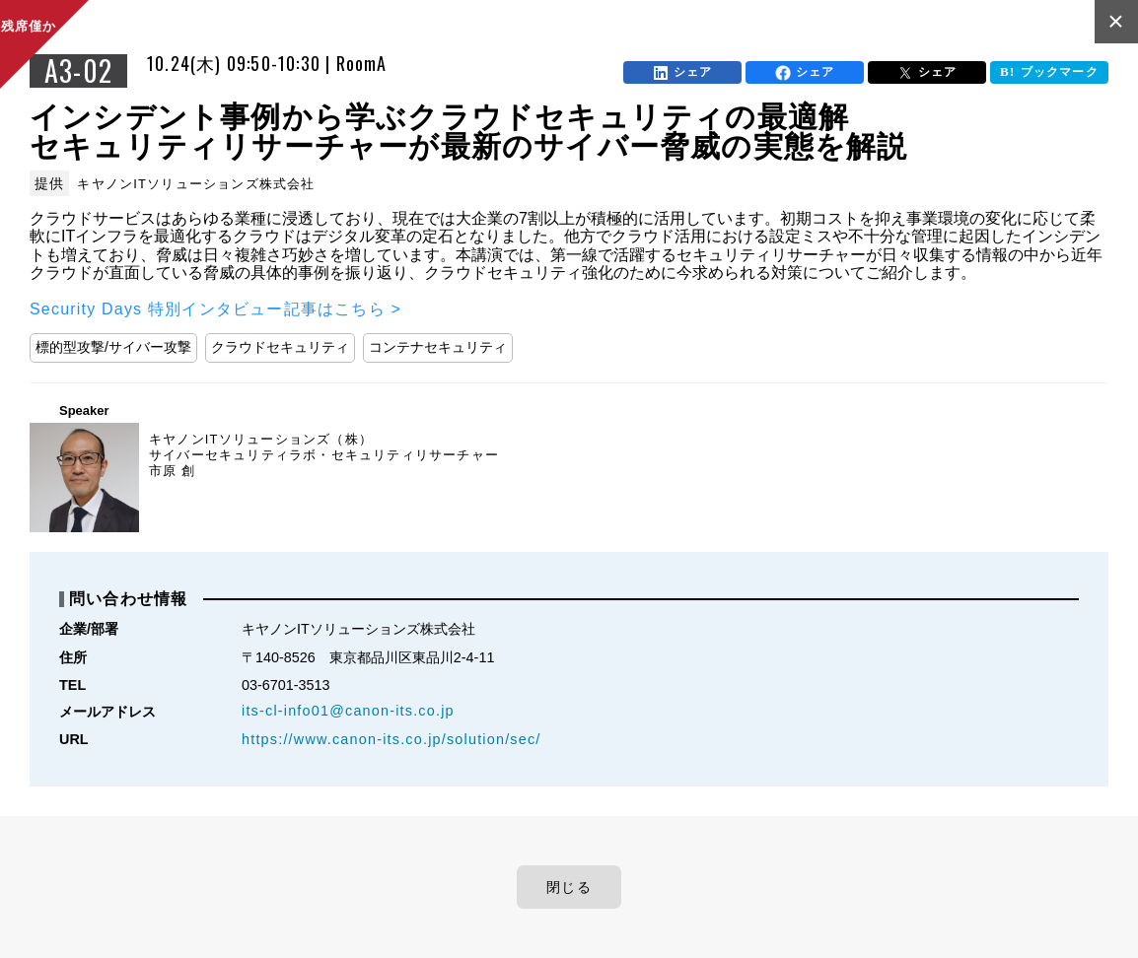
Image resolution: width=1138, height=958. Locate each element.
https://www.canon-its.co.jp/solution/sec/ (391, 739)
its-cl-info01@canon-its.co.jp (348, 710)
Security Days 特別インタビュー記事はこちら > (215, 309)
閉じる (569, 887)
